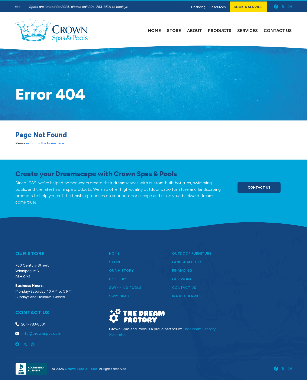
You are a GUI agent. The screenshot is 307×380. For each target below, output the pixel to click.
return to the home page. (45, 143)
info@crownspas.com (41, 333)
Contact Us (259, 187)
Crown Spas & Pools (81, 369)
